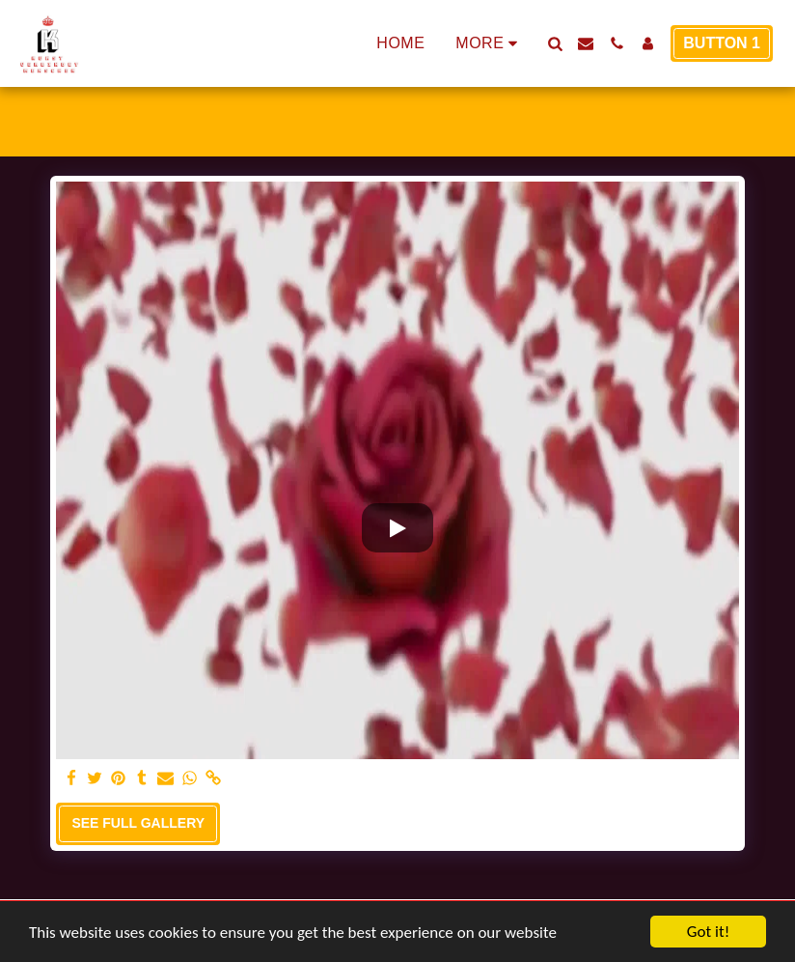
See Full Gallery (138, 823)
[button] (554, 43)
